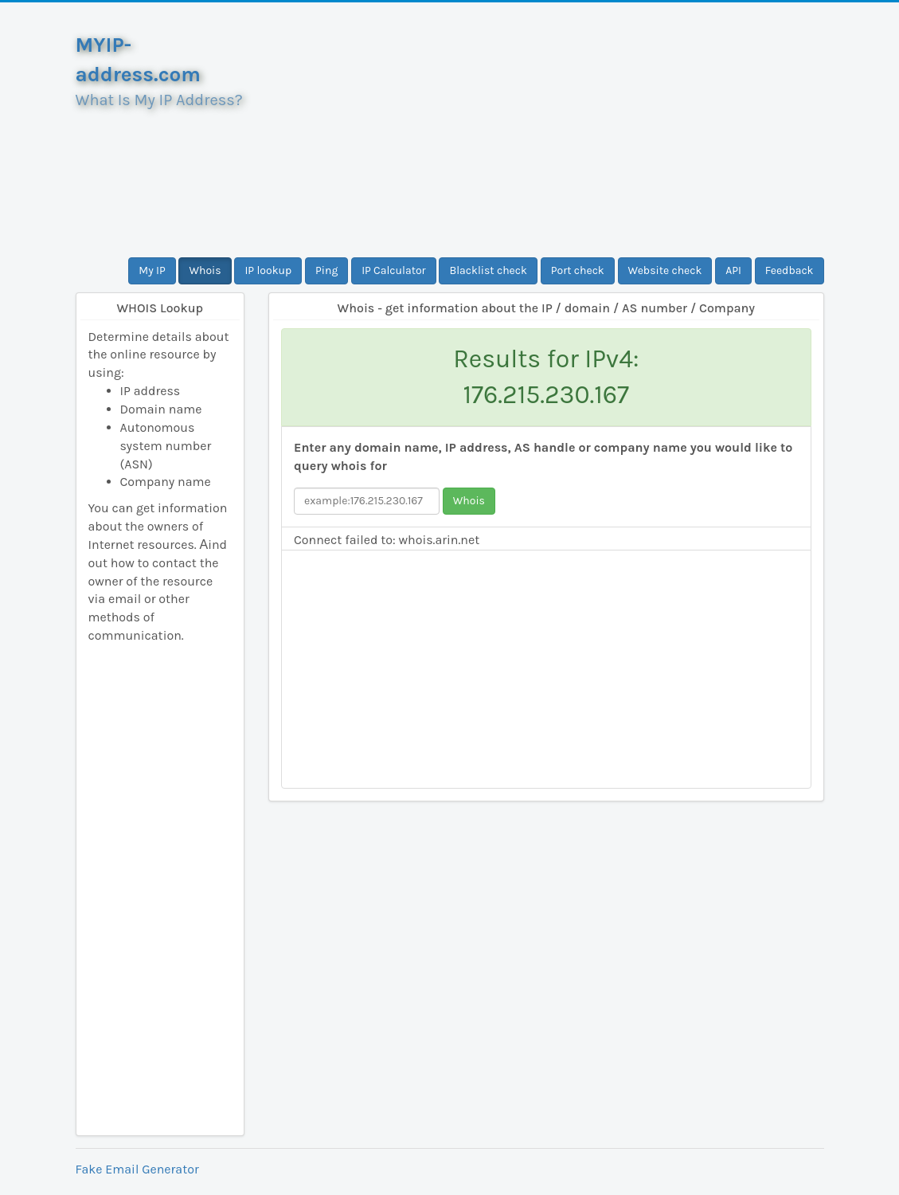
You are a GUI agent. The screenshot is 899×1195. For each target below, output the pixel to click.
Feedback (789, 270)
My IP (152, 270)
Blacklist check (487, 270)
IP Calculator (394, 270)
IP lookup (267, 270)
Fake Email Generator (137, 1169)
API (733, 270)
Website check (665, 270)
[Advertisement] (546, 129)
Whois (205, 270)
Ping (326, 270)
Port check (577, 270)
